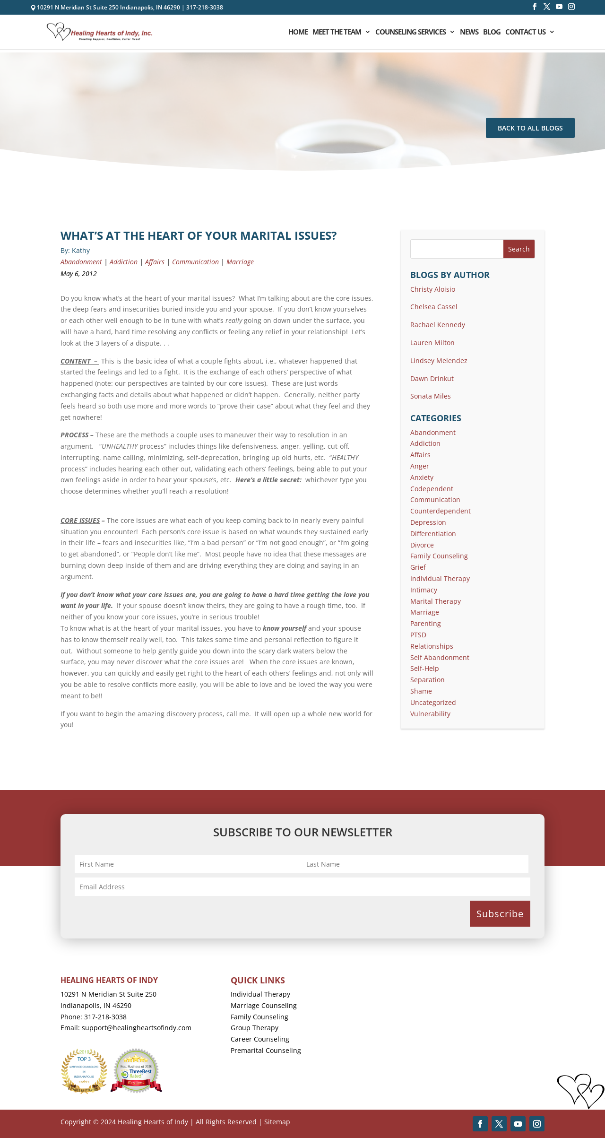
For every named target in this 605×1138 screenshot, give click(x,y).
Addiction (124, 261)
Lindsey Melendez (438, 360)
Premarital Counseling (266, 1050)
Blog (492, 32)
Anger (419, 465)
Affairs (154, 261)
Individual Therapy (440, 578)
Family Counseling (439, 555)
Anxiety (421, 477)
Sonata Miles (430, 395)
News (469, 32)
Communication (195, 261)
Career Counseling (260, 1038)
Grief (418, 567)
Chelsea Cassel (434, 306)
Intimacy (423, 589)
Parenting (425, 623)
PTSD (418, 634)
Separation (427, 679)
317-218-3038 (204, 7)
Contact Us (525, 32)
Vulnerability (430, 713)
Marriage (240, 261)
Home (298, 32)
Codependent (431, 488)
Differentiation (433, 533)
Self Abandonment (439, 657)
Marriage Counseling (264, 1005)
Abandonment (81, 261)
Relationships (431, 646)
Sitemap (277, 1121)
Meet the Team (336, 32)
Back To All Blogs (530, 127)
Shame (421, 690)
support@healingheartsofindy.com (136, 1027)
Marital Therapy (435, 601)
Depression (428, 522)
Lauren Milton (432, 342)
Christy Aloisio (432, 289)
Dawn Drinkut (432, 378)
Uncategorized (433, 702)
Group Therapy (254, 1027)
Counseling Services (410, 32)
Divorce (422, 544)
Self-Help (424, 668)
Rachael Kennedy (437, 324)
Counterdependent (440, 510)
